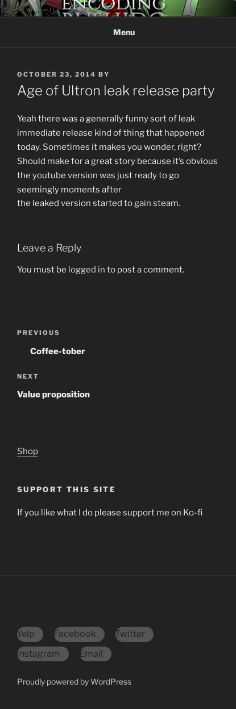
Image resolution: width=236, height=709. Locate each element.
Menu (118, 32)
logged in (86, 270)
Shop (27, 451)
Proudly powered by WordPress (74, 681)
